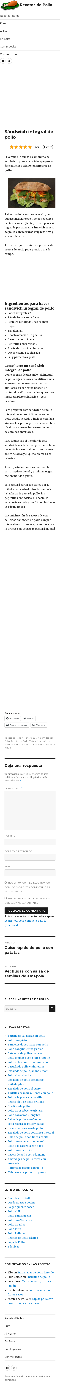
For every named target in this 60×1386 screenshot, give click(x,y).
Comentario (14, 788)
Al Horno (5, 31)
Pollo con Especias (20, 1215)
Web (7, 866)
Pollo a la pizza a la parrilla (25, 1097)
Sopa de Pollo (16, 1242)
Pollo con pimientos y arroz (25, 1049)
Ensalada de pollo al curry (24, 1088)
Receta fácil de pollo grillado (26, 1101)
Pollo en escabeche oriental (25, 1110)
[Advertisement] (30, 97)
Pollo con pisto (17, 1040)
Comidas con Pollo (19, 1198)
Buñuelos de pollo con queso (26, 1053)
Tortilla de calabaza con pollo (26, 1035)
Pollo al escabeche (19, 1075)
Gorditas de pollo (19, 1106)
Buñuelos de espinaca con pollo (28, 1044)
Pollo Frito (14, 1229)
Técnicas (13, 1246)
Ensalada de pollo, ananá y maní (28, 1071)
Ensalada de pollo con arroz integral (31, 1132)
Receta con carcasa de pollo (25, 1128)
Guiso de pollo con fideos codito (28, 1137)
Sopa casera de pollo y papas (26, 1123)
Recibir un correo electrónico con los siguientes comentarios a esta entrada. (27, 887)
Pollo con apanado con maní (26, 1141)
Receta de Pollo (13, 738)
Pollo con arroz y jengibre (24, 1115)
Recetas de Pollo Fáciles (23, 741)
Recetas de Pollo (36, 5)
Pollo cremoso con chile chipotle (29, 1057)
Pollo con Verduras (20, 1220)
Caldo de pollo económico (24, 1119)
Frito (3, 23)
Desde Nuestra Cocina (21, 1202)
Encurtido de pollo (38, 1276)
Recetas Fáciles (9, 15)
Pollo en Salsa (16, 1224)
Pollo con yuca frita (20, 1150)
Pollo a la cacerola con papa (25, 1145)
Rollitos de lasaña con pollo (25, 1167)
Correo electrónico (18, 851)
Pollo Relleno (16, 1233)
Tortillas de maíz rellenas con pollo (30, 1093)
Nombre (10, 835)
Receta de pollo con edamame (26, 1154)
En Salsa (5, 38)
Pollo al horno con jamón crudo (28, 1062)
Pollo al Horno (17, 1211)
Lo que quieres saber (21, 1207)
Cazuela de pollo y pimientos (26, 1066)
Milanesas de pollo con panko (27, 1172)
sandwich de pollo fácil (22, 744)
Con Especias (8, 46)
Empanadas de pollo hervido (35, 1272)
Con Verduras (8, 54)
